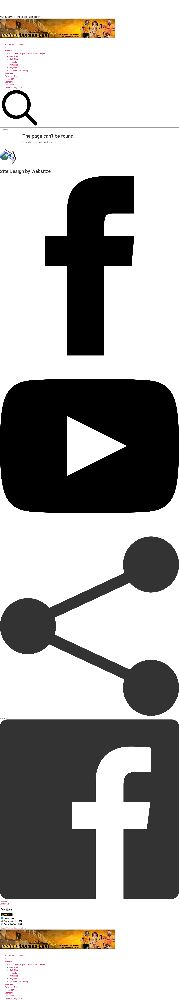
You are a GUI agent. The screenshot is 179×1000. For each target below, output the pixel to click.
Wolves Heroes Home (14, 45)
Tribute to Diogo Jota (13, 87)
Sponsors (9, 82)
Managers (9, 73)
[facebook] (89, 355)
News (7, 48)
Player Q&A (9, 79)
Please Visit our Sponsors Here (13, 928)
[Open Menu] (2, 42)
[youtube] (89, 535)
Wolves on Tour (11, 76)
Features (8, 50)
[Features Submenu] (14, 51)
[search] (19, 108)
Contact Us (9, 85)
